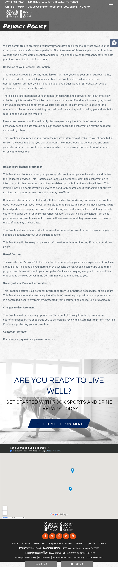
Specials (91, 543)
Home (15, 543)
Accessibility (30, 557)
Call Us (41, 563)
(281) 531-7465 (34, 548)
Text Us (77, 563)
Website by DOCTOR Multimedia (88, 557)
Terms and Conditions (62, 557)
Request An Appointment (60, 543)
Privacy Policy (44, 557)
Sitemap (19, 557)
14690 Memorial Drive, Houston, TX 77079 (53, 2)
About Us (25, 543)
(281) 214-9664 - (16, 6)
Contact (102, 543)
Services (79, 543)
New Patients (39, 543)
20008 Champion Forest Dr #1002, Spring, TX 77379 (59, 6)
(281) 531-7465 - (16, 2)
